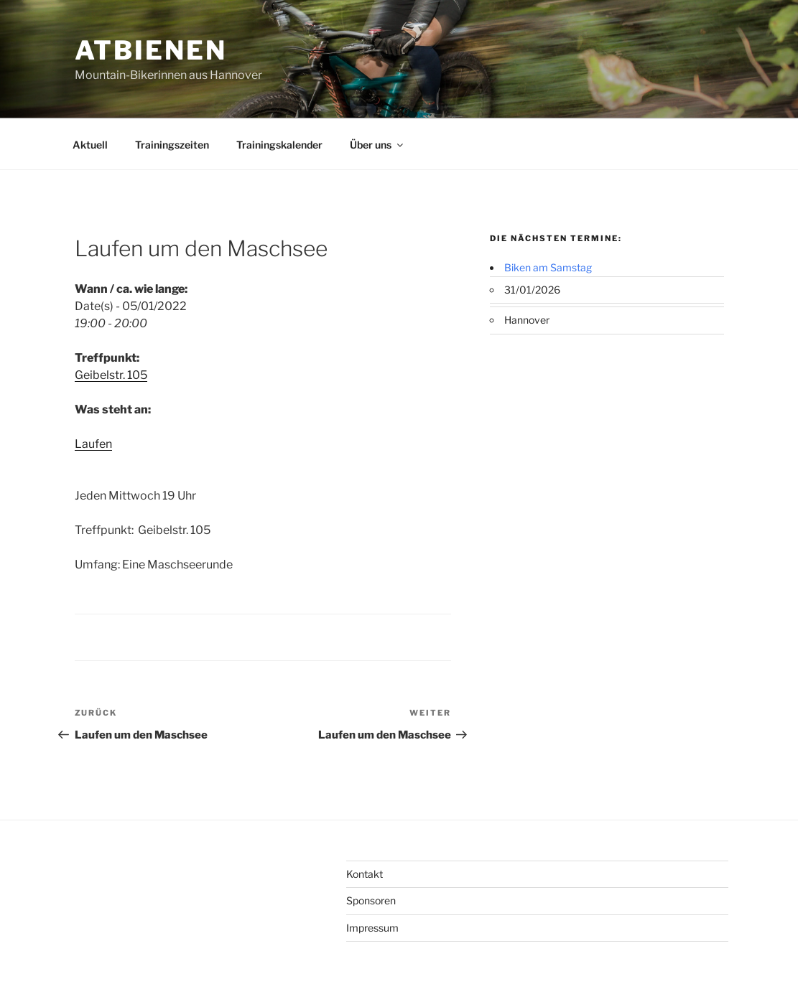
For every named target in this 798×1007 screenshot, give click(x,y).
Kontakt (364, 874)
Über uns (377, 145)
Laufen (93, 444)
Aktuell (90, 145)
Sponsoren (371, 900)
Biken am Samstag (548, 267)
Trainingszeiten (172, 145)
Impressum (372, 928)
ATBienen (151, 50)
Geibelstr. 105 (111, 375)
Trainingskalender (279, 145)
